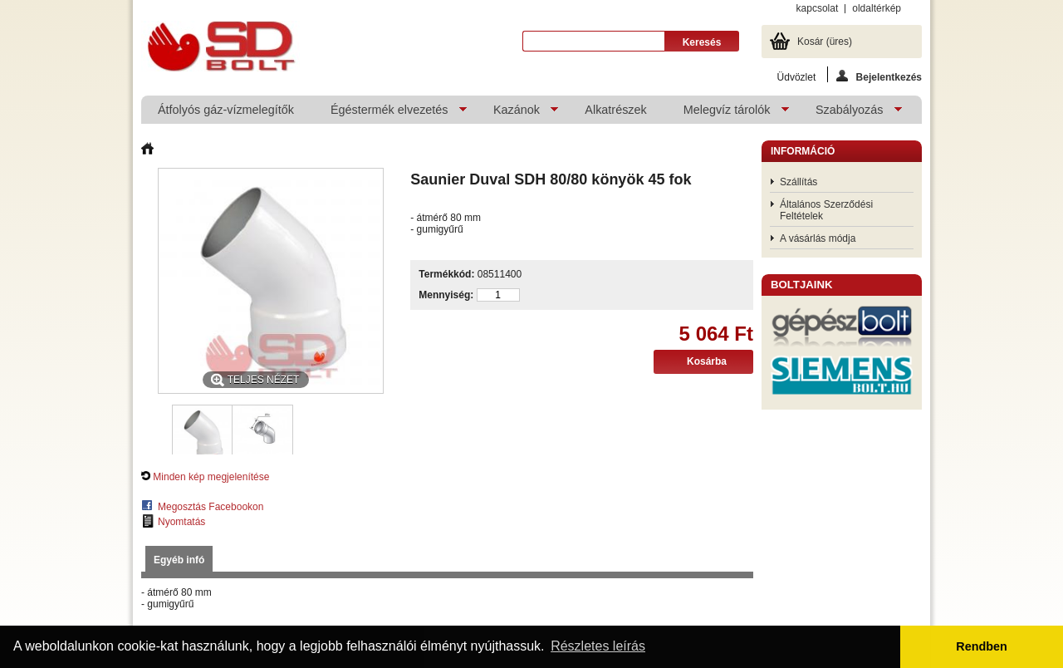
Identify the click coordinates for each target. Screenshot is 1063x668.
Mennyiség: (446, 295)
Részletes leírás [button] (598, 646)
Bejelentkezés (879, 76)
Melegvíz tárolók (728, 113)
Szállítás (798, 182)
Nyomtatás (181, 522)
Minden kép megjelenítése (211, 477)
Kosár (824, 41)
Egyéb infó (179, 560)
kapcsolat (817, 8)
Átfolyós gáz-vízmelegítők (226, 109)
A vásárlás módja (817, 238)
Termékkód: (446, 274)
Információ (803, 151)
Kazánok (517, 113)
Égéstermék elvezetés (390, 113)
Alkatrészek (615, 109)
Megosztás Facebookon (210, 507)
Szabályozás (850, 113)
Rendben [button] (981, 646)
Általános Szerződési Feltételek (826, 210)
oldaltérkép (876, 8)
